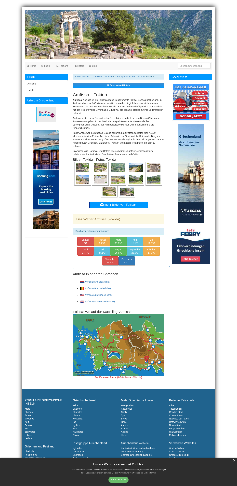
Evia (75, 428)
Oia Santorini (176, 431)
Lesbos (28, 438)
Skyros (124, 428)
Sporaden (78, 455)
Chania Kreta (176, 415)
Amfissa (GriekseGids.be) (95, 288)
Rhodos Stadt (176, 412)
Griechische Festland (102, 76)
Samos (28, 425)
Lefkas (28, 435)
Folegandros (127, 405)
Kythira (76, 425)
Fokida (140, 76)
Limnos (76, 415)
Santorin (29, 415)
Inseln (46, 66)
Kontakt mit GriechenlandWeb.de (138, 448)
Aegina (124, 431)
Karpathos (78, 431)
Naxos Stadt (175, 425)
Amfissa (31, 83)
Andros (124, 425)
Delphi (30, 90)
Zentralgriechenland (125, 76)
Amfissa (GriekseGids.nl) (95, 281)
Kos (27, 428)
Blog (93, 66)
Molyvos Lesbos (177, 435)
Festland (63, 66)
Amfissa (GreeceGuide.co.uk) (97, 301)
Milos (75, 405)
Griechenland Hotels (118, 85)
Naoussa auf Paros (179, 418)
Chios (76, 435)
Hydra (124, 435)
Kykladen (77, 448)
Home (31, 66)
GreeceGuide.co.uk (179, 455)
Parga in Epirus (177, 428)
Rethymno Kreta (177, 422)
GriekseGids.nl (176, 448)
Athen (172, 405)
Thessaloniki (175, 408)
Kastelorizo (126, 408)
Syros (124, 418)
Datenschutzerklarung (132, 451)
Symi (123, 415)
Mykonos (29, 418)
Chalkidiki (30, 451)
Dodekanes (79, 451)
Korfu (27, 422)
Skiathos (77, 408)
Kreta (27, 408)
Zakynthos (30, 431)
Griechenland (82, 76)
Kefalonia (77, 418)
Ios (74, 422)
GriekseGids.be (177, 451)
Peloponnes (31, 454)
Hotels (79, 66)
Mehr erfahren (150, 473)
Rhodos (29, 412)
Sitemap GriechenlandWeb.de (136, 455)
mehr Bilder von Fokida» (118, 204)
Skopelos (77, 412)
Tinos (124, 422)
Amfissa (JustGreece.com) (96, 295)
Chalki (124, 412)
